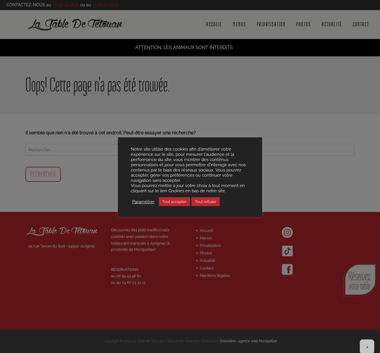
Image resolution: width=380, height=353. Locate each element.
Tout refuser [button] (205, 201)
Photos (303, 24)
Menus (239, 24)
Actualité (332, 24)
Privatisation (271, 24)
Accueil (214, 24)
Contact (361, 24)
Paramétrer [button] (143, 201)
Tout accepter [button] (174, 201)
